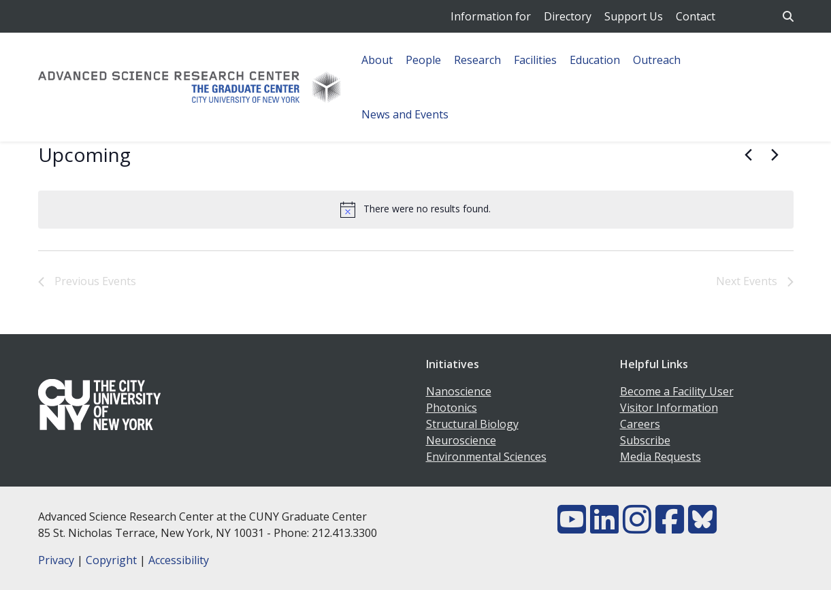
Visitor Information (669, 407)
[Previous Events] (748, 155)
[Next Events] (775, 155)
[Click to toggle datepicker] (84, 155)
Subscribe (645, 440)
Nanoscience (458, 391)
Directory (567, 16)
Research (477, 59)
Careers (640, 423)
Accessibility (178, 560)
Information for (491, 16)
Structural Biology (472, 423)
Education (595, 59)
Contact (695, 16)
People (423, 59)
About (377, 59)
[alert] (416, 210)
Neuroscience (461, 440)
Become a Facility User (677, 391)
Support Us (633, 16)
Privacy (56, 560)
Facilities (535, 59)
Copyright (111, 560)
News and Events (405, 114)
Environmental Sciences (486, 456)
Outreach (657, 59)
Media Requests (660, 456)
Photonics (451, 407)
